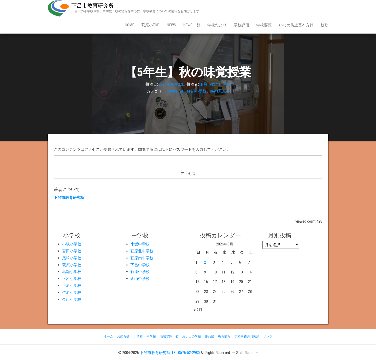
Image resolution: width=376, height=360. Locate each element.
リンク (267, 336)
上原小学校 (71, 285)
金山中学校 (140, 278)
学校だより (217, 25)
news (171, 25)
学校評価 (241, 25)
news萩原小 (220, 91)
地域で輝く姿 (169, 336)
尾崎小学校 (71, 258)
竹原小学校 (71, 292)
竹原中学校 (140, 271)
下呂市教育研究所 (92, 6)
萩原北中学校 (141, 251)
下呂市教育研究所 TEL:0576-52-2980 (170, 352)
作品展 (209, 336)
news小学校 (196, 91)
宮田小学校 (71, 251)
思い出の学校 (191, 336)
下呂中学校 (140, 265)
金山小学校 (71, 299)
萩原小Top (150, 25)
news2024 (175, 91)
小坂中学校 (140, 244)
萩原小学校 (71, 265)
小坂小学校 (71, 244)
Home (129, 25)
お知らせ (123, 336)
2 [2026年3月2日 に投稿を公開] (205, 262)
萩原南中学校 (141, 258)
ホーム (108, 336)
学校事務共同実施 (246, 336)
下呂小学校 (71, 278)
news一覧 (191, 25)
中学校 (151, 336)
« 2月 (198, 310)
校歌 (324, 25)
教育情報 (224, 336)
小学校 (138, 336)
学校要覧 (264, 25)
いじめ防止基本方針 (296, 25)
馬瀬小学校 (71, 271)
